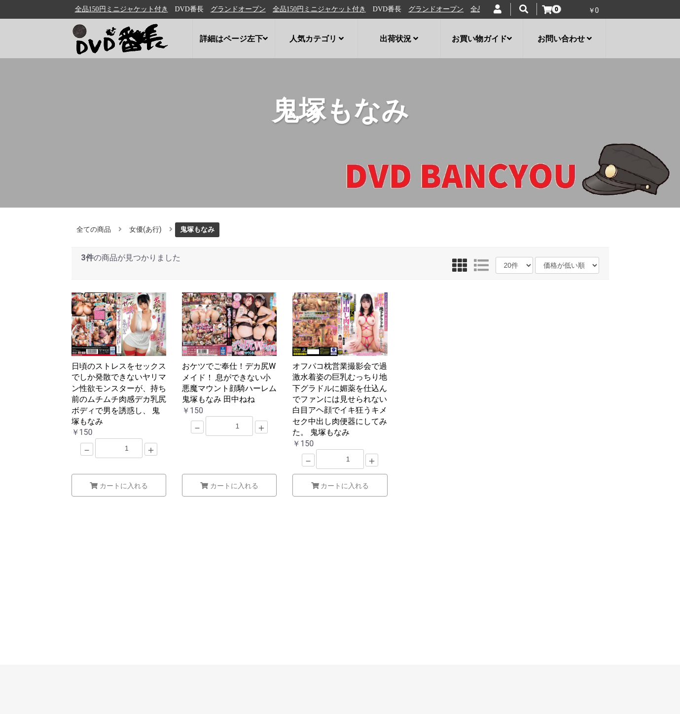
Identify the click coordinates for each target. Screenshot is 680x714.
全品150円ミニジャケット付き (185, 9)
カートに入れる (119, 486)
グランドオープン (104, 9)
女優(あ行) (145, 229)
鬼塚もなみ (197, 229)
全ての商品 (93, 229)
